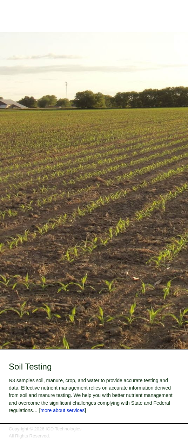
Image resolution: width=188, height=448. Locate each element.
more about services (62, 410)
